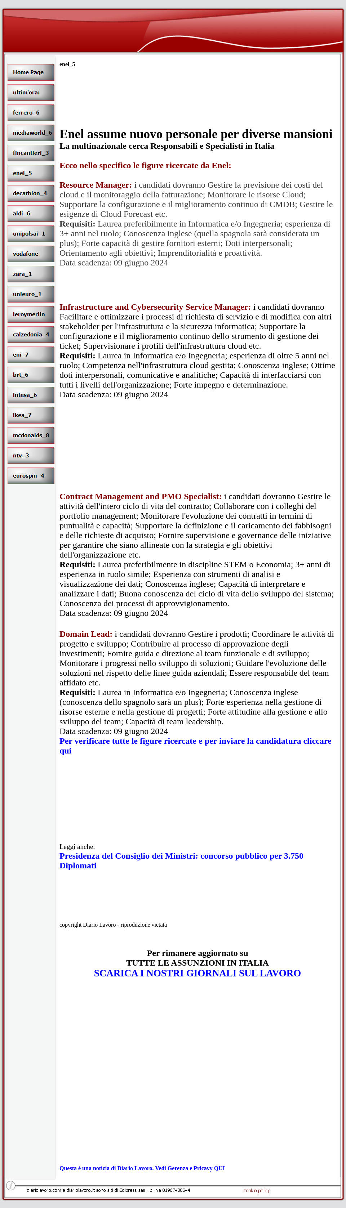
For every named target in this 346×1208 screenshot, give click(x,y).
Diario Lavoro (134, 1168)
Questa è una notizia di (88, 1168)
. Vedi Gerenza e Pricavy (183, 1168)
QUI (219, 1168)
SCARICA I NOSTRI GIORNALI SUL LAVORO (197, 973)
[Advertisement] (197, 120)
